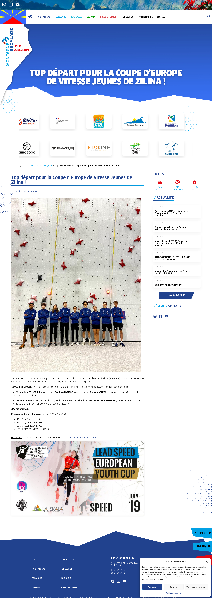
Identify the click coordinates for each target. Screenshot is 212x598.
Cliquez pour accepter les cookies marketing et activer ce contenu (77, 478)
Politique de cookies (173, 593)
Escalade (37, 578)
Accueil (16, 165)
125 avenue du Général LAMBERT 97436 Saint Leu (128, 564)
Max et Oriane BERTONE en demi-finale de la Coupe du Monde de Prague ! (171, 243)
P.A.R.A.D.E (65, 578)
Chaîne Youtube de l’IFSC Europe (82, 437)
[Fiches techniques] (177, 182)
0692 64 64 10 (118, 573)
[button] (206, 561)
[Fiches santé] (194, 182)
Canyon (36, 587)
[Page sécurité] (160, 182)
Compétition (67, 559)
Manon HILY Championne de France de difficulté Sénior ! (172, 272)
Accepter (152, 587)
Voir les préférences (196, 587)
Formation (66, 569)
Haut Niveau (39, 569)
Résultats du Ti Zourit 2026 (168, 285)
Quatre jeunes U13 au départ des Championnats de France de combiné (171, 213)
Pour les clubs (68, 587)
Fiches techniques (177, 188)
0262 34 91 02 (118, 570)
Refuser (174, 587)
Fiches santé (195, 188)
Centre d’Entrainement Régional (37, 165)
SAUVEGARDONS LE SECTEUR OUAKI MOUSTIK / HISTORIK (172, 258)
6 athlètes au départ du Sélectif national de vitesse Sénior (171, 228)
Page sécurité (160, 188)
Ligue (35, 559)
